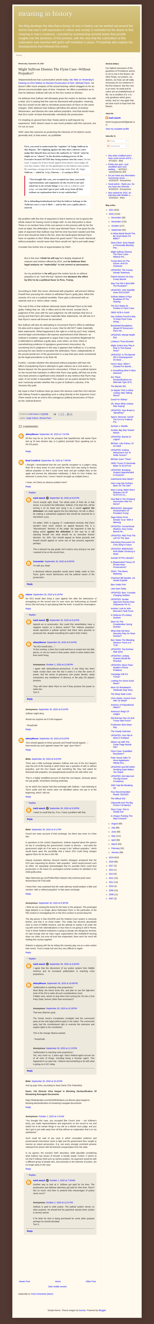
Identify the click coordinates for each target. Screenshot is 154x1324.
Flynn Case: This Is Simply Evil (120, 810)
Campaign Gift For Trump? (119, 675)
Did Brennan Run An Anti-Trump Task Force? (123, 719)
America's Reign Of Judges (120, 712)
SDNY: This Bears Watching (119, 572)
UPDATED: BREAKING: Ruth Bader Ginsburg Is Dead (123, 551)
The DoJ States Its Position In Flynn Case (122, 307)
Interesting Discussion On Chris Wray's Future (123, 543)
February (115, 848)
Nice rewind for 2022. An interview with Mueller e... (120, 194)
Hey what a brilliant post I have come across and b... (120, 156)
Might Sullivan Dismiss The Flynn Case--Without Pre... (121, 254)
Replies (32, 493)
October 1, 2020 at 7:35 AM (62, 1180)
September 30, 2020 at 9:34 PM (62, 642)
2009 (111, 890)
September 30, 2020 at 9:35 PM (53, 903)
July (113, 827)
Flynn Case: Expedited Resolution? (121, 752)
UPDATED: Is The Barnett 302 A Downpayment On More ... (123, 357)
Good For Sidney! (119, 399)
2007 (111, 898)
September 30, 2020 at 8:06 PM (59, 561)
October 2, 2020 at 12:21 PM (59, 1202)
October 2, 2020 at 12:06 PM (59, 664)
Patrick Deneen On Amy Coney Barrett (122, 277)
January (115, 852)
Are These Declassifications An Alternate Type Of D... (122, 379)
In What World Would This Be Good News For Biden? (123, 236)
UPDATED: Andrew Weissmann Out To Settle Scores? (121, 452)
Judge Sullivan (32, 418)
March (114, 844)
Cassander (38, 561)
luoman (82, 1310)
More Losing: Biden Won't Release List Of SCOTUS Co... (123, 492)
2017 (111, 866)
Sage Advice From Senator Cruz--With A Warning (122, 520)
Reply (28, 451)
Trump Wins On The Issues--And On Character (120, 263)
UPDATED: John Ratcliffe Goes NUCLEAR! (123, 291)
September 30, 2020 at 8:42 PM (64, 620)
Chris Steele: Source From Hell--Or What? (123, 699)
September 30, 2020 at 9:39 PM (64, 808)
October (115, 226)
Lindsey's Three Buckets (122, 341)
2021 (111, 210)
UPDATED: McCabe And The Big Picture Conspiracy (122, 778)
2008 (111, 894)
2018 (111, 861)
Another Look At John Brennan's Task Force (122, 609)
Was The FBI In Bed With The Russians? (122, 284)
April (113, 840)
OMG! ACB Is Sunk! (120, 312)
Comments (113, 146)
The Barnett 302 (118, 386)
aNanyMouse (32, 434)
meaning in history (45, 13)
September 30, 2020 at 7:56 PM (56, 460)
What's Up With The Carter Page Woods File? (121, 744)
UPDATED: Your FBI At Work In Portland (121, 736)
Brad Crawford (33, 460)
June (113, 832)
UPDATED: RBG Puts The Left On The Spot (123, 536)
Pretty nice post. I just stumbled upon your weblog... (118, 167)
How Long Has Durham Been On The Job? (122, 484)
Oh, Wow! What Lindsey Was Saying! (122, 404)
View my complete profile (117, 129)
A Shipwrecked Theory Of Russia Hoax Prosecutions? (123, 564)
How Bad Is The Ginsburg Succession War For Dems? (123, 501)
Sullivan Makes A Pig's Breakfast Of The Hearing (121, 299)
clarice (29, 594)
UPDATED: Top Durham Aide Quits (122, 650)
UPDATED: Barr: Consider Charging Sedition (123, 593)
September (116, 230)
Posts (111, 141)
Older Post (91, 1281)
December (116, 217)
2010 (111, 886)
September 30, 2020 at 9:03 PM (46, 759)
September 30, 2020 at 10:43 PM (47, 1081)
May (113, 836)
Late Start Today (118, 588)
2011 (111, 882)
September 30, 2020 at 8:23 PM (53, 709)
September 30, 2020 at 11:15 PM (61, 1048)
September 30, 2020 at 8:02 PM (64, 498)
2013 (111, 874)
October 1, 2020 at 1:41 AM (51, 1116)
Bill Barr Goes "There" (121, 459)
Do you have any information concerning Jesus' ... (121, 176)
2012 (111, 878)
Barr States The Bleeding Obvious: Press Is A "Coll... (122, 642)
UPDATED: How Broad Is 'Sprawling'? (123, 411)
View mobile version (57, 1286)
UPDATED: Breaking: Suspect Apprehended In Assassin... (122, 472)
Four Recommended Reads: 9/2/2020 (120, 793)
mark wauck (39, 498)
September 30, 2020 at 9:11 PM (46, 829)
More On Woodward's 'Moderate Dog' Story (122, 688)
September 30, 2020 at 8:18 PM (48, 594)
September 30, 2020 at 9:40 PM (64, 964)
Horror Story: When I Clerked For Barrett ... (122, 365)
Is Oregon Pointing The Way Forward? (121, 817)
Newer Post (24, 1281)
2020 (111, 214)
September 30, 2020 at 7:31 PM (54, 434)
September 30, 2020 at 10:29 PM (61, 1008)
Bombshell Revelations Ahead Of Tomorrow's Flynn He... (122, 328)
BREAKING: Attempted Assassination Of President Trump (121, 511)
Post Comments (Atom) (42, 1294)
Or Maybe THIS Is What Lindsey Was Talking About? (122, 393)
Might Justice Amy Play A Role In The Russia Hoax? (122, 348)
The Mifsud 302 (118, 798)
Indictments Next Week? (122, 479)
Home (19, 55)
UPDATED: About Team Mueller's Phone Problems (122, 667)
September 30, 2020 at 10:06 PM (62, 983)
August (114, 823)
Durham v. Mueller (119, 426)
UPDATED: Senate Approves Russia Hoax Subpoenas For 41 (122, 602)
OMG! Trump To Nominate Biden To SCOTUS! (123, 464)
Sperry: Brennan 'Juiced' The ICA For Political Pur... (122, 419)
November (116, 221)
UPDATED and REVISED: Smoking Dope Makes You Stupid (123, 769)
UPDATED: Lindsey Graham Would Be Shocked (120, 658)
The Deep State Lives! (121, 694)
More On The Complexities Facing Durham (121, 624)
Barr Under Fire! (118, 584)
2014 (111, 870)
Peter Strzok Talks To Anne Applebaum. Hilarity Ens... (121, 760)
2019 (111, 857)
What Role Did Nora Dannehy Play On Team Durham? (123, 633)
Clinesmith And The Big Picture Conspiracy (122, 804)
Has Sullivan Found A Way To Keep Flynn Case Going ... (123, 319)
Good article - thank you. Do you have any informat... (121, 185)
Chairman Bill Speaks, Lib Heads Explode (123, 579)
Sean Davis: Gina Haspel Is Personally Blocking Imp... (122, 245)
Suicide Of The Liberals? (122, 558)
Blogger (102, 1310)
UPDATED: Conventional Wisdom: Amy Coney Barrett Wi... (122, 529)
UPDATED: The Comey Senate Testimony (122, 271)
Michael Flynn (45, 418)
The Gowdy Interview (121, 731)
